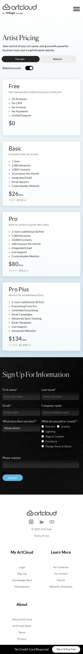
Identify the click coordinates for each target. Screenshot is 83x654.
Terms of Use (41, 535)
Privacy (21, 638)
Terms (22, 632)
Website (57, 59)
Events (61, 580)
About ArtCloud (22, 619)
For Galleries (61, 567)
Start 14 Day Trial (66, 649)
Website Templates (60, 586)
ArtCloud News (22, 625)
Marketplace (22, 586)
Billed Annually (12, 68)
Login (22, 567)
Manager (20, 59)
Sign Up (22, 573)
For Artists (60, 573)
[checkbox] (60, 436)
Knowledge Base (22, 580)
